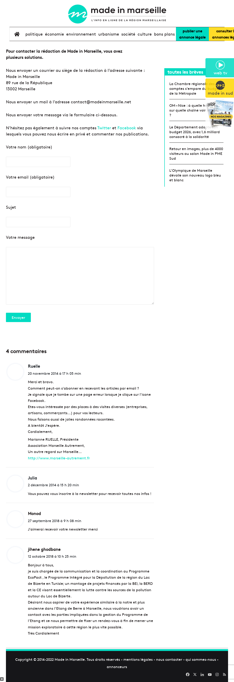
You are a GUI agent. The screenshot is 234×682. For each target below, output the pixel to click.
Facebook (126, 127)
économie (54, 34)
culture (145, 34)
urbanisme (108, 34)
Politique (34, 34)
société (128, 34)
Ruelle (34, 366)
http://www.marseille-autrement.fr (59, 457)
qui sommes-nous (201, 659)
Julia (32, 478)
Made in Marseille (70, 659)
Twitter (104, 127)
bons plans (164, 34)
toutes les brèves (185, 72)
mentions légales (138, 659)
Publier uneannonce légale (192, 33)
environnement (81, 34)
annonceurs (117, 666)
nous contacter (169, 659)
